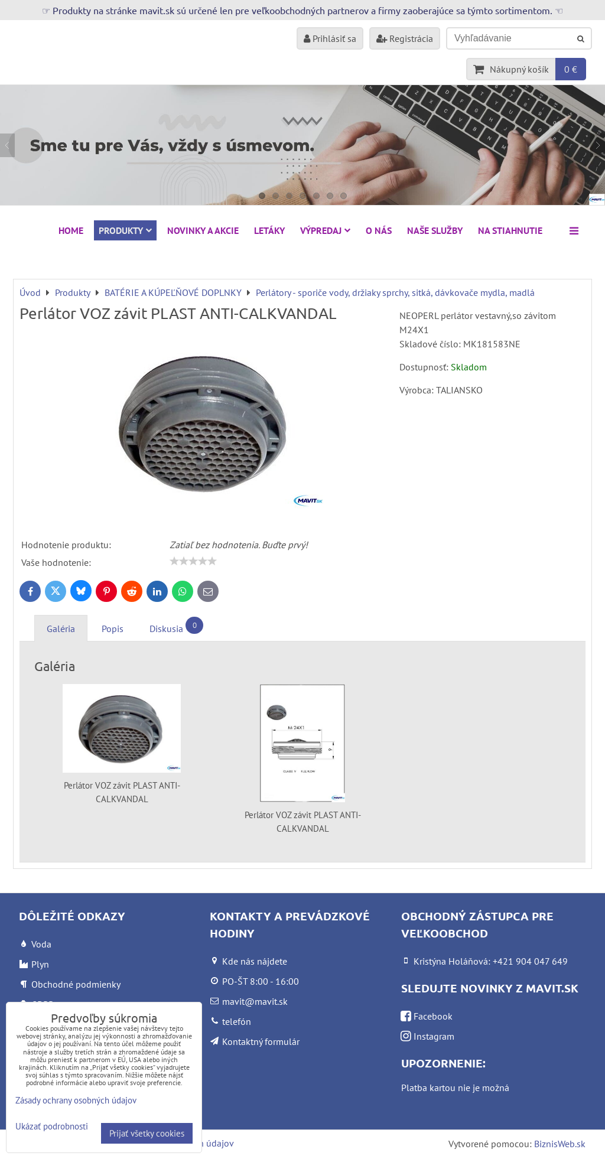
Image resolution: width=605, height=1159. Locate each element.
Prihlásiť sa (330, 38)
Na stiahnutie (510, 230)
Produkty (125, 230)
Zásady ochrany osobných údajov (75, 1100)
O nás (379, 230)
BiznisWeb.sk (560, 1144)
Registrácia (404, 38)
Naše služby (435, 230)
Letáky (269, 230)
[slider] (193, 561)
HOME (70, 230)
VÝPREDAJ (325, 230)
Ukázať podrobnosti (51, 1127)
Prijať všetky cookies (146, 1133)
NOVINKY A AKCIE (203, 230)
